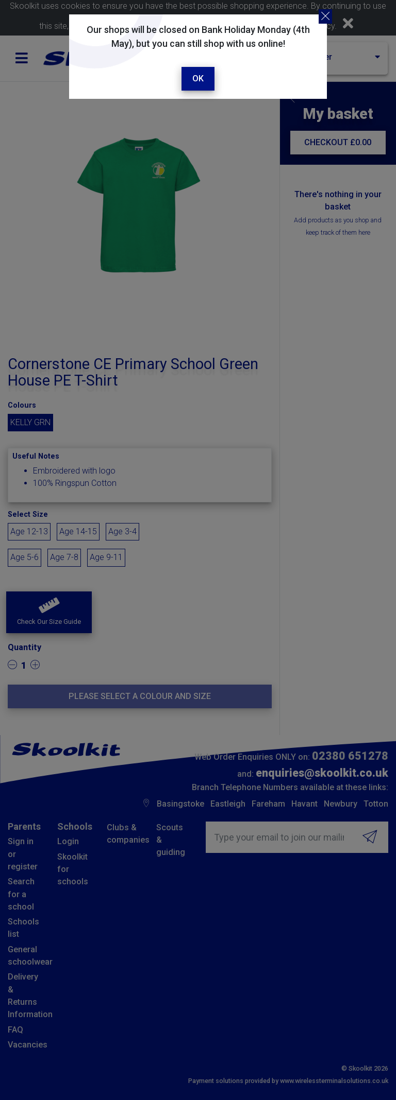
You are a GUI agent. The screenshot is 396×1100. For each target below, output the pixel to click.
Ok (198, 78)
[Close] (325, 16)
